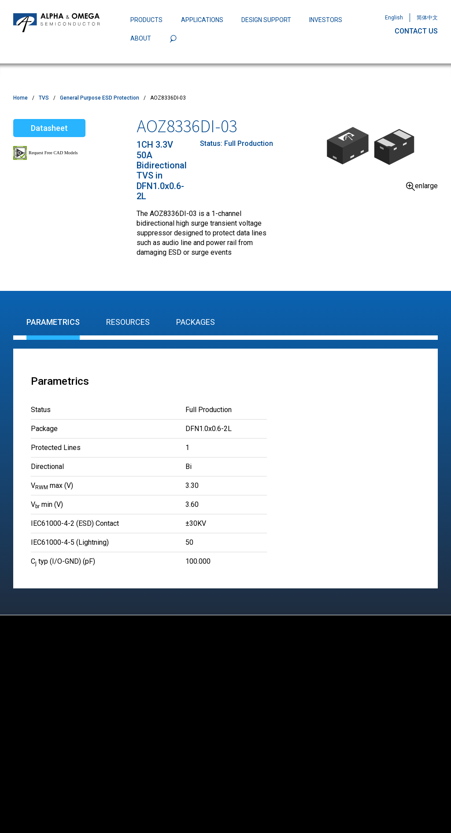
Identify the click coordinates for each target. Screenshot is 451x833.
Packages (195, 322)
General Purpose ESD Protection (99, 98)
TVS (44, 98)
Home (20, 98)
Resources (128, 322)
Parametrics (53, 322)
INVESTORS (325, 19)
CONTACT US (416, 31)
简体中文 (427, 18)
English (394, 18)
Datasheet (49, 128)
